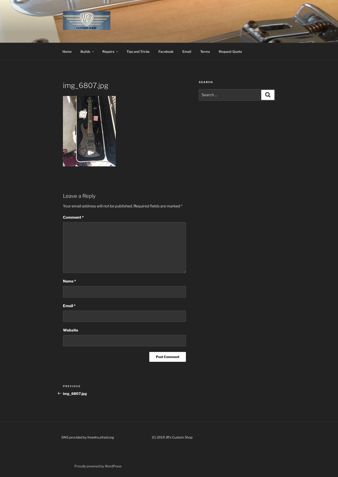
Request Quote (230, 51)
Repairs (110, 51)
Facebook (165, 51)
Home (67, 51)
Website (70, 330)
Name (69, 281)
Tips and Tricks (138, 51)
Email (186, 51)
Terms (205, 51)
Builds (88, 51)
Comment (73, 217)
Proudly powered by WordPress (98, 466)
